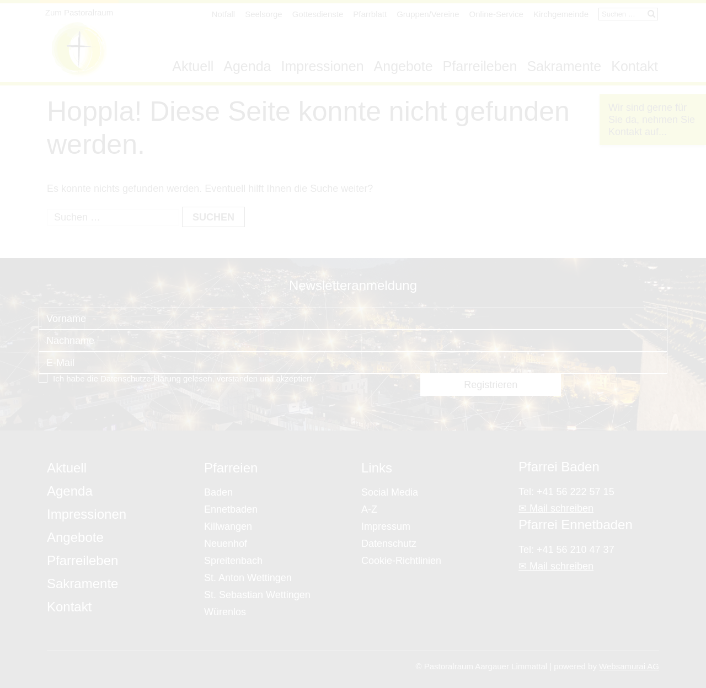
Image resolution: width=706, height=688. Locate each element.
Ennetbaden (231, 509)
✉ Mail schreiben (555, 508)
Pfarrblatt (370, 14)
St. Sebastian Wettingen (257, 594)
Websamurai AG (629, 666)
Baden (218, 492)
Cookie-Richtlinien (401, 560)
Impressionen (322, 66)
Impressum (385, 526)
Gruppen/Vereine (428, 14)
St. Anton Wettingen (248, 577)
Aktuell (192, 66)
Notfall (224, 14)
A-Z (369, 509)
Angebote (403, 66)
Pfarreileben (480, 66)
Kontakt (634, 66)
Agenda (247, 66)
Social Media (389, 492)
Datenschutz (388, 543)
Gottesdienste (318, 14)
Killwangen (228, 526)
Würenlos (225, 611)
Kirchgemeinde (561, 14)
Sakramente (564, 66)
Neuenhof (225, 543)
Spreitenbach (233, 560)
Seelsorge (263, 14)
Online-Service (496, 14)
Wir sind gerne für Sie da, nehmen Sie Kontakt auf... (651, 119)
